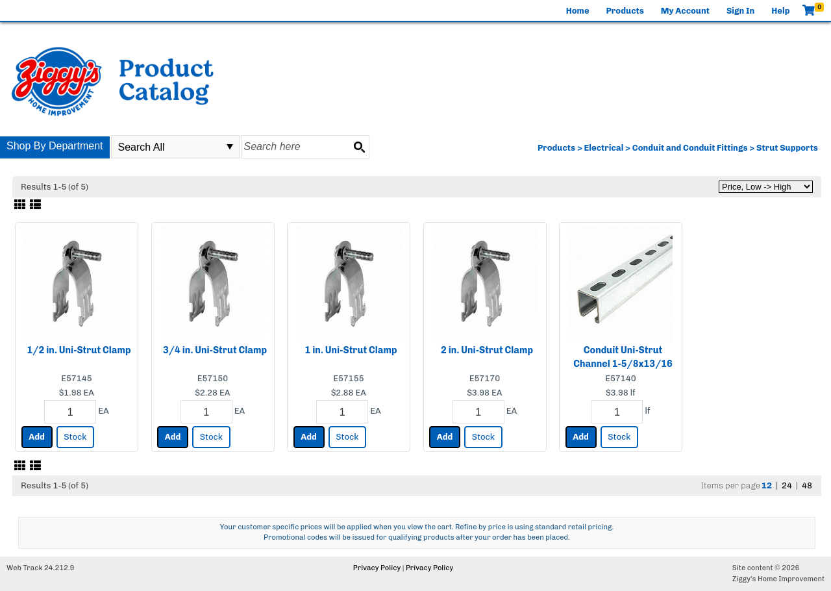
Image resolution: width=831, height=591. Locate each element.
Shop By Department (54, 145)
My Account (685, 11)
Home (577, 11)
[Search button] (359, 146)
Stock (75, 437)
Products (625, 11)
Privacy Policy (377, 568)
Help (780, 11)
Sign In (740, 11)
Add (37, 437)
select (230, 147)
